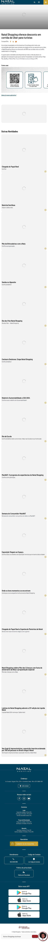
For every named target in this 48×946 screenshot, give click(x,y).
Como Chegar (24, 786)
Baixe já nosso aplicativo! (8, 95)
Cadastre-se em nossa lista (24, 844)
